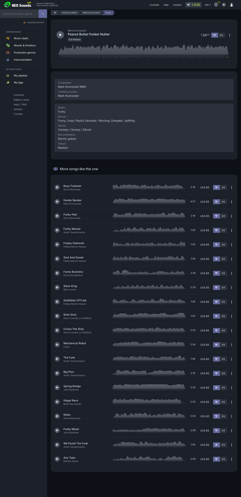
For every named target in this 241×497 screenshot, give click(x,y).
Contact (18, 113)
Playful (79, 120)
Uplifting (129, 120)
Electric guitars (67, 138)
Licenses (19, 94)
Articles (18, 109)
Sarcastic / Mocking (97, 120)
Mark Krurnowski (68, 95)
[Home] (54, 12)
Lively (70, 120)
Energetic (117, 120)
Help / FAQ (20, 104)
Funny (61, 120)
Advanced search (35, 23)
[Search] (43, 13)
